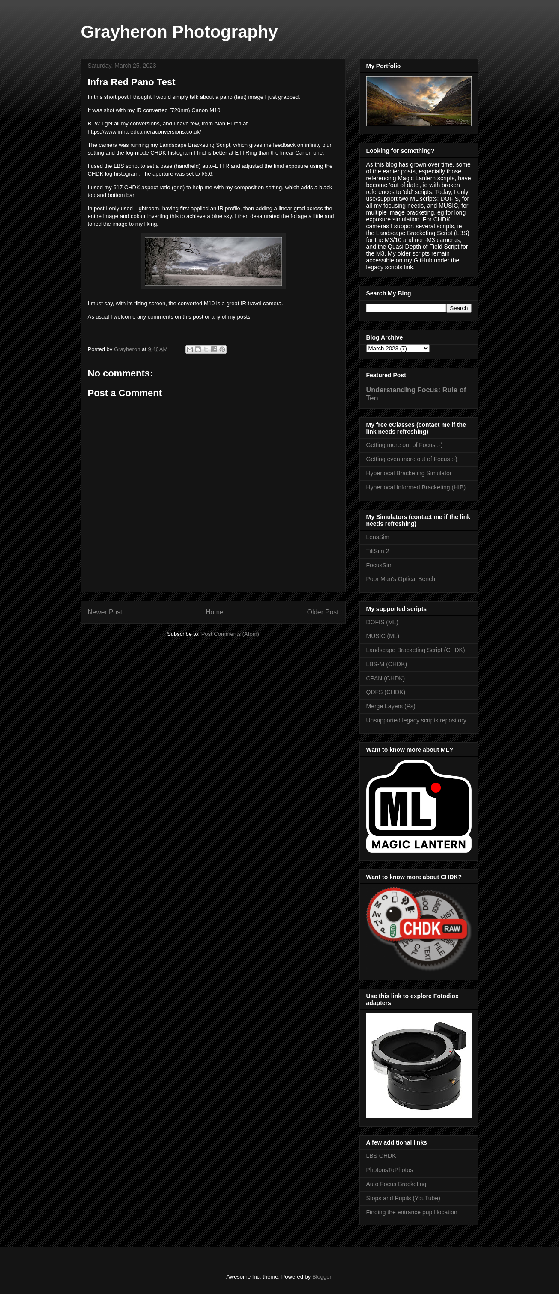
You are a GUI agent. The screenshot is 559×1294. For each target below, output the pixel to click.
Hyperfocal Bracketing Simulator (409, 473)
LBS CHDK (381, 1155)
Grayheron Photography (179, 31)
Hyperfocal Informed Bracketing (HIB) (416, 487)
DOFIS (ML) (382, 622)
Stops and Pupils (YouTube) (403, 1198)
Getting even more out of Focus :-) (411, 459)
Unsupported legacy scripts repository (416, 720)
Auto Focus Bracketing (396, 1184)
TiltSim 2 (377, 551)
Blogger (321, 1276)
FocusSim (379, 565)
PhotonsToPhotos (389, 1169)
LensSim (377, 537)
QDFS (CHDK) (386, 692)
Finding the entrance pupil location (411, 1212)
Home (215, 612)
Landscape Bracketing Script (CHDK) (415, 650)
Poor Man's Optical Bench (400, 578)
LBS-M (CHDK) (386, 664)
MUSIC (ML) (383, 635)
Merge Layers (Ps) (391, 706)
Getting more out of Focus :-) (404, 444)
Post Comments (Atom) (230, 634)
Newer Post (105, 612)
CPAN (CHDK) (385, 678)
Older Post (323, 612)
